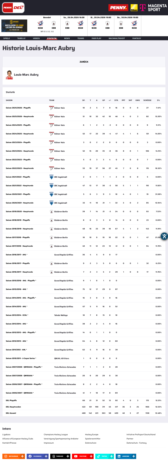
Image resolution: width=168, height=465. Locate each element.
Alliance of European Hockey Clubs (17, 438)
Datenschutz (90, 442)
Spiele (6, 38)
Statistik (52, 38)
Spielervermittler (92, 438)
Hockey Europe (91, 434)
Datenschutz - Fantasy (137, 442)
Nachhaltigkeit (117, 38)
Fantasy (136, 38)
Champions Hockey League (56, 434)
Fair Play (96, 38)
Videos (36, 38)
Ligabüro (6, 434)
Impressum (49, 442)
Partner (130, 438)
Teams (80, 38)
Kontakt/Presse (9, 442)
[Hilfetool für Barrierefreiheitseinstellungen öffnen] (164, 236)
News (67, 38)
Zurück (84, 62)
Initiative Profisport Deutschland (141, 434)
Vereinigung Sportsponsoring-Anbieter (61, 438)
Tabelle (21, 38)
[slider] (101, 25)
